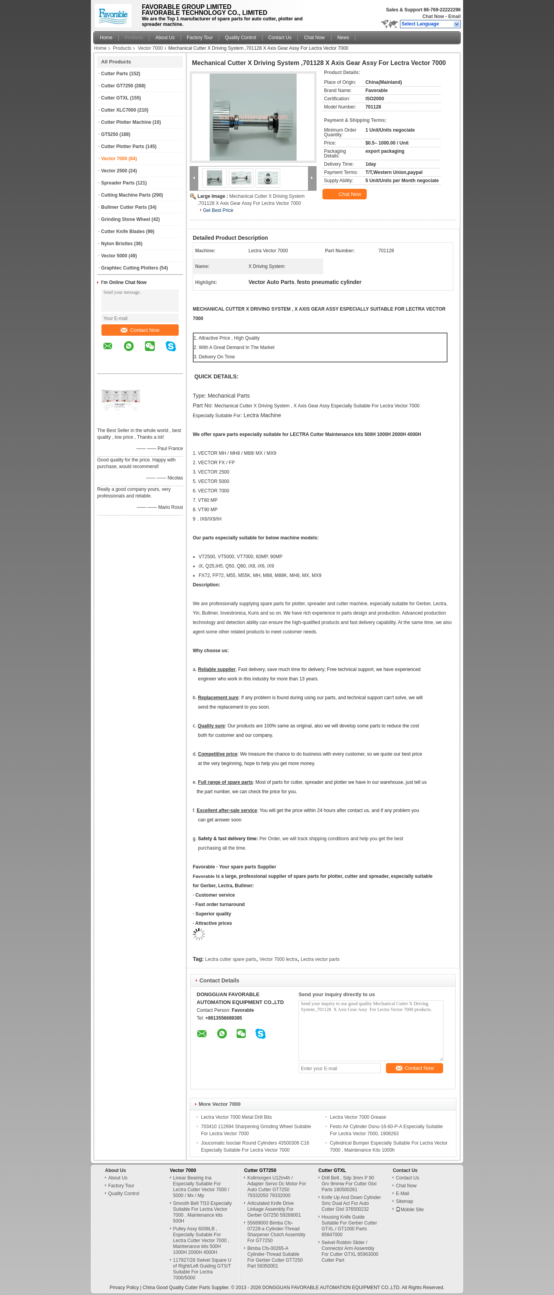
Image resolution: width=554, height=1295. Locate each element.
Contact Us (279, 37)
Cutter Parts (114, 73)
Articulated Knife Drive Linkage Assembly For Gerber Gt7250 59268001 (274, 1209)
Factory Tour (200, 37)
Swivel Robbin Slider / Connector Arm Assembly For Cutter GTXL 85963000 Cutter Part (350, 1251)
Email (454, 16)
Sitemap (404, 1201)
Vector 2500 (114, 171)
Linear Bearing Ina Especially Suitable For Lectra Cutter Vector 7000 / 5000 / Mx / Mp (201, 1186)
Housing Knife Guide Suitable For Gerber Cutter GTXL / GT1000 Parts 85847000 (349, 1225)
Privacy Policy (124, 1287)
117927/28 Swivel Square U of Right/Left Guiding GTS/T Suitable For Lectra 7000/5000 (202, 1269)
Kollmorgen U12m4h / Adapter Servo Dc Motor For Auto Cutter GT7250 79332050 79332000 (276, 1186)
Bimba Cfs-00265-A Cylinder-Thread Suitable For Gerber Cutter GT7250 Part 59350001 (274, 1257)
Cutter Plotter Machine (126, 122)
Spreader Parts (117, 183)
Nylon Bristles (117, 243)
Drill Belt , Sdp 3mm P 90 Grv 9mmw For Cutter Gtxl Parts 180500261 (349, 1183)
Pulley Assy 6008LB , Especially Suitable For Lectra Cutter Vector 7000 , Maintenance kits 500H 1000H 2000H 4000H (201, 1240)
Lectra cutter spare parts (230, 959)
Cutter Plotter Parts (122, 146)
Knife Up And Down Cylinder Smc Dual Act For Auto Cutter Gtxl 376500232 (351, 1203)
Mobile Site (410, 1209)
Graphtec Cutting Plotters (129, 268)
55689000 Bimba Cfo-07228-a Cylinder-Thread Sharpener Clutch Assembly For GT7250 (276, 1231)
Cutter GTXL (115, 98)
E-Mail (402, 1193)
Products (134, 37)
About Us (164, 37)
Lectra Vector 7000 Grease (358, 1117)
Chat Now (433, 16)
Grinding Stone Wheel (125, 219)
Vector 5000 (114, 256)
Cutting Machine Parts (126, 195)
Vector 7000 (150, 48)
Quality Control (240, 37)
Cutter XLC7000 (118, 110)
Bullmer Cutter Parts (124, 207)
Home (106, 37)
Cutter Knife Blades (123, 231)
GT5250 (109, 134)
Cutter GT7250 (117, 86)
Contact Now (140, 330)
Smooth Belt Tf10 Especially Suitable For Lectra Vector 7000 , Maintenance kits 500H (202, 1212)
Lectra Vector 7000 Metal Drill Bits (236, 1117)
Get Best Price (218, 210)
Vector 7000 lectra (278, 959)
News (343, 37)
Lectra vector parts (320, 959)
